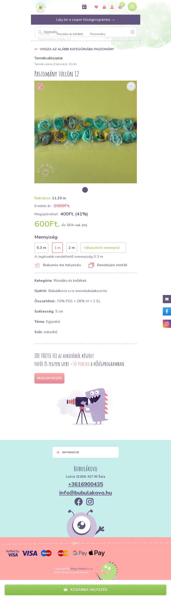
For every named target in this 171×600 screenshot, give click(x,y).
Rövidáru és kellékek (70, 34)
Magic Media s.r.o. (82, 569)
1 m (57, 247)
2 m (72, 247)
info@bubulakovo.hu (85, 492)
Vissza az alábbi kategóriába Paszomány (77, 49)
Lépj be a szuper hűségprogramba (85, 19)
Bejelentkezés (49, 378)
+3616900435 (85, 484)
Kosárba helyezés (85, 589)
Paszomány (97, 34)
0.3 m (41, 247)
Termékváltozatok (48, 58)
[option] (85, 132)
